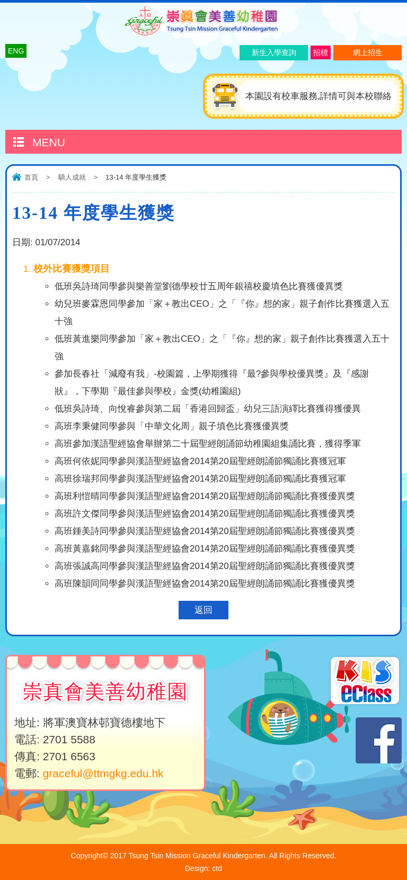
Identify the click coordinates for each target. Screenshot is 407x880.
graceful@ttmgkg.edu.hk (103, 773)
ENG (16, 51)
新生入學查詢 (274, 52)
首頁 (31, 177)
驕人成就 (72, 177)
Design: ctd (203, 868)
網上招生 (368, 52)
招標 (320, 52)
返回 (203, 610)
